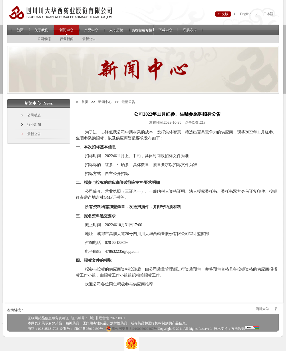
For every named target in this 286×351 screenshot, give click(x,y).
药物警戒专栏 (141, 30)
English (245, 14)
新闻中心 (66, 30)
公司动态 (44, 39)
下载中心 (166, 30)
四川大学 (266, 309)
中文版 (223, 14)
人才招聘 (116, 30)
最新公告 (89, 39)
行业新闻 (67, 39)
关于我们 (41, 30)
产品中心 (91, 30)
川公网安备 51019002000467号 (131, 329)
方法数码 (238, 329)
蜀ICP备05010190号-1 (90, 329)
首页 (20, 30)
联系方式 (190, 30)
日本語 (268, 14)
